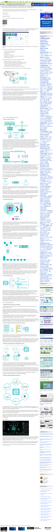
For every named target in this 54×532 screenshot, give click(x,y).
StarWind (20, 1)
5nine (48, 62)
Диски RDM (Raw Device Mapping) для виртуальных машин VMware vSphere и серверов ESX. (45, 452)
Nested (41, 203)
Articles (6, 7)
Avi (44, 141)
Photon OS (48, 156)
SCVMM (48, 256)
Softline (42, 86)
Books (41, 110)
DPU (44, 139)
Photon (49, 197)
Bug (47, 183)
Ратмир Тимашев (46, 480)
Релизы (40, 1)
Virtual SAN (44, 81)
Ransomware (44, 134)
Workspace (43, 159)
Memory (46, 112)
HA (48, 165)
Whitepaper (43, 153)
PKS (47, 182)
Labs (45, 128)
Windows (50, 93)
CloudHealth (49, 126)
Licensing (47, 229)
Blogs (45, 101)
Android (45, 269)
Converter (43, 156)
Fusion (47, 152)
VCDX (45, 119)
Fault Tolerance (43, 212)
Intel (44, 132)
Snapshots (42, 221)
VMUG (42, 137)
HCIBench (43, 174)
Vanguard (50, 212)
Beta (49, 233)
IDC (49, 101)
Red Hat (42, 73)
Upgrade (42, 263)
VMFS (41, 72)
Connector (48, 213)
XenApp (48, 219)
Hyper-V (49, 90)
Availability (43, 194)
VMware (14, 1)
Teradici (46, 57)
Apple (41, 99)
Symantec (33, 1)
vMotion (42, 162)
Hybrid (46, 236)
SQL (48, 215)
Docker (46, 76)
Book (45, 197)
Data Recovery (48, 248)
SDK (45, 239)
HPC (50, 271)
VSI (48, 91)
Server (44, 230)
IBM (41, 91)
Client (46, 193)
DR (44, 187)
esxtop (41, 197)
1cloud (47, 74)
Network (46, 135)
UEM (41, 181)
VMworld (48, 59)
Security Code (45, 67)
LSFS (41, 193)
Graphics (48, 172)
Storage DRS (44, 189)
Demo (49, 230)
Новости (3, 1)
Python (51, 269)
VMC (41, 102)
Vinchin (42, 55)
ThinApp (50, 108)
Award (42, 229)
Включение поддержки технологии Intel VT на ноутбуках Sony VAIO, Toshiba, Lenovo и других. (46, 439)
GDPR (45, 62)
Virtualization (44, 82)
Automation (43, 209)
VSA (41, 204)
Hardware (43, 64)
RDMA (47, 166)
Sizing (49, 249)
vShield (49, 245)
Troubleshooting (44, 267)
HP (49, 70)
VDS (41, 277)
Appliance (47, 206)
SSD (41, 200)
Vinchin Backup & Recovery (14, 441)
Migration (46, 277)
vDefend (41, 119)
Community (48, 133)
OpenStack (48, 180)
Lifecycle (42, 150)
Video (46, 185)
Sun (51, 101)
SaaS (42, 214)
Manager (42, 190)
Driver (41, 271)
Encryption (46, 202)
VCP (41, 133)
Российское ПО (10, 1)
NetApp (50, 88)
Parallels (42, 70)
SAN (50, 160)
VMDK (41, 206)
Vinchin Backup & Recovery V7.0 (20, 28)
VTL (49, 183)
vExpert (43, 180)
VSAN (41, 62)
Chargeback (44, 131)
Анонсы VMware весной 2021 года (46, 500)
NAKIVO (50, 52)
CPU (44, 182)
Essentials (47, 255)
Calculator (45, 231)
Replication (43, 210)
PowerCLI (43, 61)
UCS (51, 237)
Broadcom (48, 45)
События (36, 1)
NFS (49, 260)
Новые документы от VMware (45, 496)
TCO (51, 256)
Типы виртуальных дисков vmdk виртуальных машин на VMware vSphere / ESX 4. (46, 437)
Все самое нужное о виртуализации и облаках (16, 3)
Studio (42, 257)
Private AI (47, 115)
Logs (41, 230)
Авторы (49, 1)
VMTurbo (43, 84)
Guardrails (45, 270)
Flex (45, 278)
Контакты (45, 1)
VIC (51, 276)
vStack (24, 1)
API (48, 150)
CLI (49, 270)
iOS (41, 225)
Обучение (43, 178)
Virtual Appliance (44, 191)
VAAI (41, 280)
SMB (45, 222)
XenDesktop (47, 203)
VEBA (42, 158)
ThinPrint (42, 261)
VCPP (46, 137)
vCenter (43, 95)
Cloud (42, 50)
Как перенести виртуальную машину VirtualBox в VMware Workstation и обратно (46, 457)
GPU (41, 239)
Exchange (42, 234)
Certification (43, 118)
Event (41, 215)
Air (49, 277)
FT (46, 218)
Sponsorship (44, 217)
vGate (45, 69)
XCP (41, 248)
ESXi (42, 108)
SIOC (47, 266)
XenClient (48, 224)
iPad (52, 246)
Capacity (42, 259)
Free (45, 215)
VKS (48, 110)
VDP (51, 225)
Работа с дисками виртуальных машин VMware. (45, 449)
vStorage (42, 255)
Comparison (47, 200)
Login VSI (50, 87)
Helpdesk (47, 276)
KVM (50, 73)
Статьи (6, 1)
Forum (42, 185)
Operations (48, 116)
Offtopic (42, 45)
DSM (41, 139)
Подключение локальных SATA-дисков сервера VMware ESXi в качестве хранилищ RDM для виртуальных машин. (46, 462)
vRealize (49, 84)
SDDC (42, 152)
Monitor (50, 253)
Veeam (17, 1)
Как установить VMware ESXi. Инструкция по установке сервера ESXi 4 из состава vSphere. (46, 434)
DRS (47, 160)
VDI (41, 90)
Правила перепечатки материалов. (24, 525)
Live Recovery (45, 125)
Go (44, 246)
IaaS (47, 71)
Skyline (47, 141)
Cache (47, 187)
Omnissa (48, 139)
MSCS (42, 281)
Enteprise (46, 253)
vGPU (47, 221)
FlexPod (49, 252)
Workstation (48, 121)
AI (51, 118)
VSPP (42, 240)
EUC (41, 141)
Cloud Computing (44, 199)
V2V (50, 138)
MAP (47, 234)
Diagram (49, 274)
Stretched (42, 135)
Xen (41, 88)
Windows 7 (43, 98)
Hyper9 (48, 99)
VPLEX (47, 237)
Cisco (41, 69)
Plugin (42, 276)
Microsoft (26, 1)
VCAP (47, 263)
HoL (45, 208)
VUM (41, 208)
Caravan (49, 98)
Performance (45, 149)
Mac (47, 278)
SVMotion (43, 274)
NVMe (48, 118)
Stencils (42, 183)
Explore (49, 119)
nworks (48, 246)
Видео (43, 1)
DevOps (42, 76)
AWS (46, 150)
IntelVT (42, 104)
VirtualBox (43, 85)
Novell (50, 102)
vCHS (41, 231)
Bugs (51, 267)
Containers (43, 219)
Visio (49, 189)
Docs (48, 175)
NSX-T (42, 172)
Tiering (47, 261)
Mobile (42, 154)
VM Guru (3, 7)
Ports (42, 125)
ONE (48, 138)
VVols (41, 187)
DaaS (42, 236)
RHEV (46, 227)
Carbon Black (43, 177)
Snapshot (43, 252)
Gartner (47, 54)
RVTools (50, 66)
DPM (41, 278)
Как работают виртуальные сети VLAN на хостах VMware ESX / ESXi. (46, 442)
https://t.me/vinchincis (6, 445)
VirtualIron (44, 105)
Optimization (43, 273)
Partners (43, 165)
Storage (43, 78)
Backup (43, 130)
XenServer (43, 107)
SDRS (50, 69)
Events (49, 96)
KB (46, 259)
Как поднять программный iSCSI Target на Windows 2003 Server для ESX (46, 465)
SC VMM (46, 225)
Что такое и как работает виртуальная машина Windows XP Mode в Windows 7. (45, 460)
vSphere (44, 65)
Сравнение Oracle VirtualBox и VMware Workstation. (45, 447)
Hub (41, 270)
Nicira (41, 101)
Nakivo (47, 56)
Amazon (45, 88)
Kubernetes (43, 40)
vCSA (48, 171)
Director (42, 266)
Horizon (43, 144)
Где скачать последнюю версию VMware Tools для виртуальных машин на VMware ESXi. (46, 455)
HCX (46, 125)
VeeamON (42, 59)
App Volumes (48, 157)
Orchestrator (44, 265)
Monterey (42, 166)
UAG (44, 169)
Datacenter (43, 196)
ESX (46, 108)
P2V (45, 110)
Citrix (30, 1)
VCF (41, 112)
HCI (51, 154)
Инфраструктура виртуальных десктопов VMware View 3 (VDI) (46, 467)
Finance (42, 218)
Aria (50, 131)
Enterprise (44, 43)
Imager (48, 159)
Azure (47, 73)
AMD (45, 171)
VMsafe (42, 253)
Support (48, 169)
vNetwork (45, 204)
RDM (48, 222)
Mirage (42, 224)
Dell (49, 79)
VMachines (44, 42)
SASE (48, 144)
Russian (50, 123)
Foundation (46, 271)
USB (51, 150)
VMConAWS (44, 113)
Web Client (49, 178)
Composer (47, 281)
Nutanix (50, 63)
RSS (52, 1)
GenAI (45, 143)
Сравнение (48, 104)
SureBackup (43, 175)
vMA (49, 227)
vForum (43, 168)
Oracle (51, 72)
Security (43, 93)
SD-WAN (50, 153)
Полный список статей (43, 471)
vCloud (50, 177)
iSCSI (47, 164)
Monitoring (42, 237)
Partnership (44, 79)
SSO (49, 204)
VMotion (46, 250)
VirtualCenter (43, 260)
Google (44, 91)
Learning (49, 168)
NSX (41, 128)
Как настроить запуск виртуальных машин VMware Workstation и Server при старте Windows (46, 445)
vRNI (41, 169)
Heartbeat (47, 280)
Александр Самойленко (14, 525)
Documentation (43, 249)
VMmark (42, 116)
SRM (45, 154)
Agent (50, 196)
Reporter (43, 245)
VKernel (46, 96)
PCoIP (41, 227)
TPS (44, 99)
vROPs (50, 181)
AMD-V (46, 257)
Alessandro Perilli (45, 477)
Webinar (50, 95)
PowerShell (48, 191)
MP (52, 224)
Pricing (42, 251)
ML (50, 265)
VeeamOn (42, 75)
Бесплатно (43, 233)
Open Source (44, 162)
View (42, 97)
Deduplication (45, 243)
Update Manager (45, 186)
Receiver (47, 240)
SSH (51, 278)
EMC (45, 86)
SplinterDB (43, 160)
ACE (41, 246)
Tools (48, 147)
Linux (44, 90)
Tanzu (42, 121)
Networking (43, 147)
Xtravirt (45, 102)
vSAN (42, 115)
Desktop (49, 210)
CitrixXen (49, 106)
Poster (47, 239)
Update (43, 123)
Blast (41, 202)
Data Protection (46, 137)
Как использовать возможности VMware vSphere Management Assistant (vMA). (46, 469)
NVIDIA (49, 78)
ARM (49, 154)
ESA (41, 269)
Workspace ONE (44, 146)
